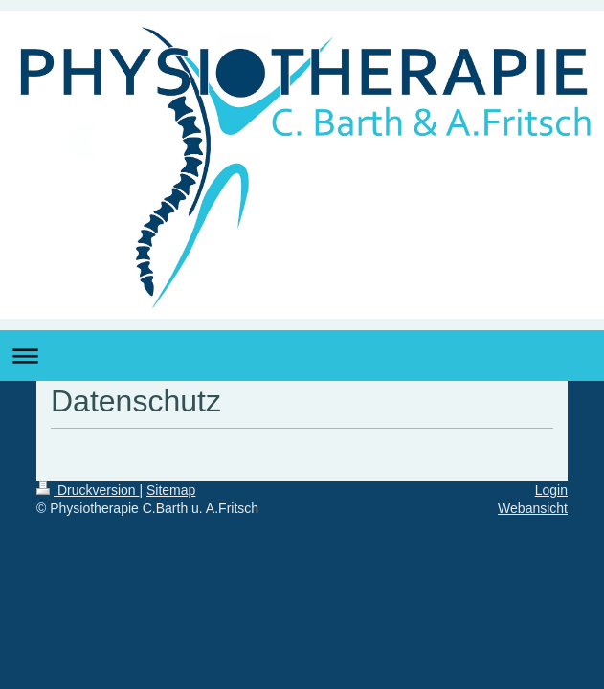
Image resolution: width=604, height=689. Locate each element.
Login (551, 490)
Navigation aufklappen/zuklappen (302, 355)
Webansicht (533, 508)
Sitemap (170, 490)
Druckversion (87, 490)
